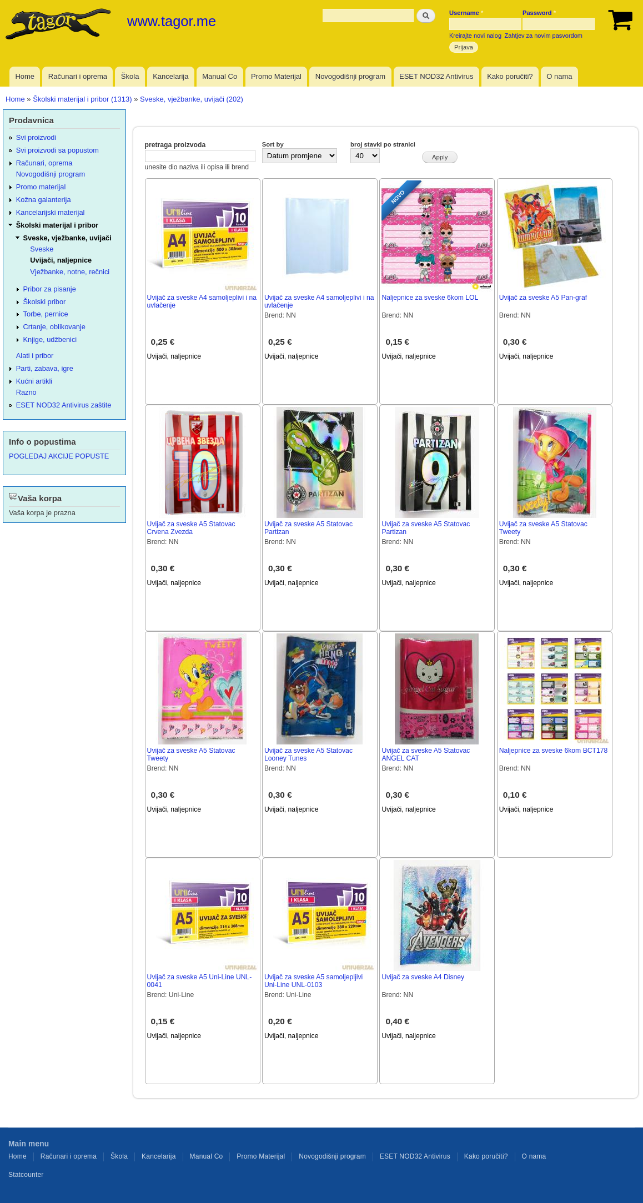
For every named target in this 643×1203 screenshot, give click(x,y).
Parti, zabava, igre (44, 368)
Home (24, 76)
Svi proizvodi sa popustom (57, 150)
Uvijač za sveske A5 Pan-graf (543, 297)
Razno (26, 392)
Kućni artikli (34, 381)
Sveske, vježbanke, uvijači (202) (191, 99)
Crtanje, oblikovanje (54, 327)
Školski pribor (44, 302)
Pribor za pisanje (49, 289)
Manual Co (219, 76)
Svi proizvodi (36, 137)
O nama (559, 76)
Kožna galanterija (43, 199)
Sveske (41, 249)
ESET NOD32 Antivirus (436, 76)
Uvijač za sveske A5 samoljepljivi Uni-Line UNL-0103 (313, 981)
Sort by (273, 144)
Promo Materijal (276, 76)
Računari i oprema (77, 76)
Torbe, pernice (45, 314)
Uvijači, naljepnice (174, 356)
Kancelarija (170, 76)
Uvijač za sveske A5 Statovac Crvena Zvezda (191, 528)
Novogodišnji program (350, 76)
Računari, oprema (44, 163)
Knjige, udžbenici (50, 339)
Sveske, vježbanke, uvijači (67, 238)
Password (539, 12)
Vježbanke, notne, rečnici (69, 272)
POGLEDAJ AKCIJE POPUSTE (59, 456)
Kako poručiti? (510, 76)
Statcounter (26, 1175)
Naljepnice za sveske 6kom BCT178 (553, 750)
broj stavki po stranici (382, 144)
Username (466, 12)
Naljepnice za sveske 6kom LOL (429, 297)
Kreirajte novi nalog (475, 35)
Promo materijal (41, 187)
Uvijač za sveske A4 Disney (422, 977)
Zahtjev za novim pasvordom (543, 35)
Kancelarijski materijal (50, 212)
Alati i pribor (34, 355)
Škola (130, 76)
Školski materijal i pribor (57, 225)
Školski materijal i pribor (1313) (82, 99)
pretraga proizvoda (175, 145)
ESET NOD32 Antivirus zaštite (64, 405)
